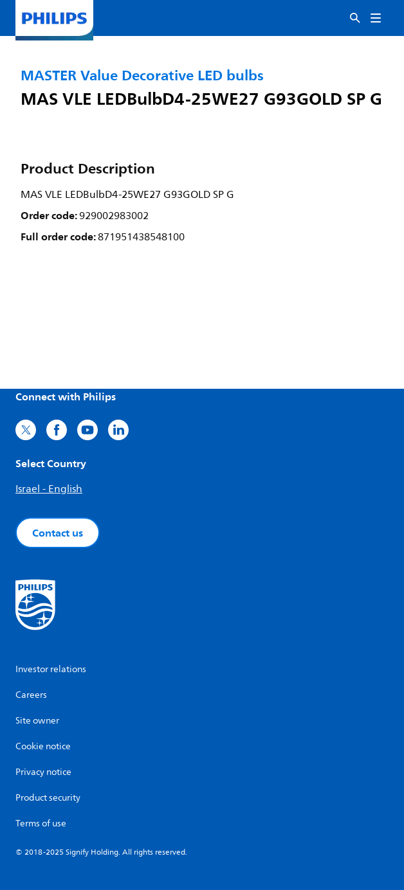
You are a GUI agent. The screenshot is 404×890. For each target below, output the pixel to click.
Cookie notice (43, 746)
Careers (31, 695)
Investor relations (50, 669)
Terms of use (40, 823)
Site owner (37, 720)
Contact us (57, 533)
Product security (47, 797)
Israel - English (48, 489)
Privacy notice (43, 772)
